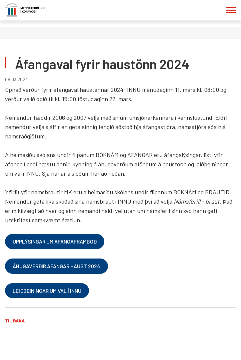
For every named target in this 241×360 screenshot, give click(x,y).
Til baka (15, 320)
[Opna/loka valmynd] (231, 10)
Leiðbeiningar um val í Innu (47, 290)
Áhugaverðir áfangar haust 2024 (56, 266)
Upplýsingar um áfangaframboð (55, 241)
